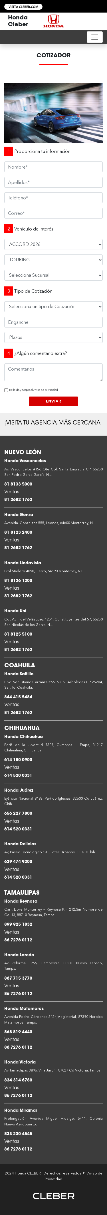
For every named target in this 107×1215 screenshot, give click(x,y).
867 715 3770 (18, 979)
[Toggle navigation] (95, 37)
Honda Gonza (18, 515)
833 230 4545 (18, 1134)
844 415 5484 (18, 697)
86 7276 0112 (18, 940)
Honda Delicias (20, 844)
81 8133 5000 (18, 484)
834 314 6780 (18, 1080)
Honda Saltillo (19, 674)
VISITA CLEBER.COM (23, 7)
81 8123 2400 (18, 533)
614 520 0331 (18, 776)
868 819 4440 (18, 1032)
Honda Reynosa (20, 901)
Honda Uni (15, 611)
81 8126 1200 (18, 581)
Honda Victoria (20, 1062)
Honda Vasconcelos (25, 461)
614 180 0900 (18, 760)
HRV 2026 (53, 244)
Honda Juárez (18, 791)
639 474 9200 (18, 862)
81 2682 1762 (18, 500)
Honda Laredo (19, 955)
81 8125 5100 (18, 634)
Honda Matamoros (24, 1009)
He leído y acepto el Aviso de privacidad (33, 389)
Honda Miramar (20, 1111)
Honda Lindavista (22, 563)
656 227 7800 (18, 814)
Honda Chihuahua (23, 737)
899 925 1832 (18, 925)
